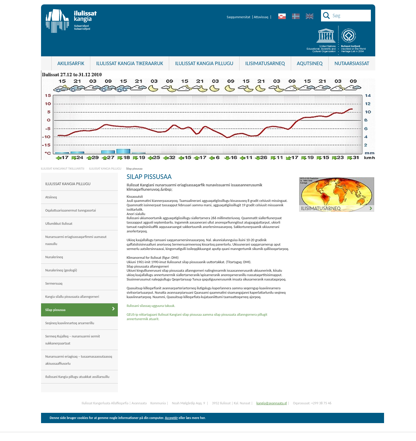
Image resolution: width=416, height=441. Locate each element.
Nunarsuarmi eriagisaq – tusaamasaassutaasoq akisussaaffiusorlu (78, 360)
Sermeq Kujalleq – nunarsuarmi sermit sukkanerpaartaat (72, 339)
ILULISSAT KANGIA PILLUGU (204, 63)
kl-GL (282, 16)
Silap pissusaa (134, 168)
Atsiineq (51, 197)
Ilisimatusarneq (321, 208)
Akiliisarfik (70, 63)
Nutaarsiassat (352, 63)
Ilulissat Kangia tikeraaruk (129, 63)
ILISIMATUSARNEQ (265, 63)
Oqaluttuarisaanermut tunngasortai (71, 210)
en (310, 16)
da (296, 16)
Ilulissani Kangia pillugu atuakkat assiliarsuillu (77, 377)
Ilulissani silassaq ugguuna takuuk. (151, 306)
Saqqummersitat (238, 17)
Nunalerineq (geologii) (61, 270)
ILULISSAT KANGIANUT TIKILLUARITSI (62, 168)
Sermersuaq (53, 283)
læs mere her (195, 418)
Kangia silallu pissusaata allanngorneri (72, 297)
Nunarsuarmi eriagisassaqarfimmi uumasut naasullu (76, 240)
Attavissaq (261, 17)
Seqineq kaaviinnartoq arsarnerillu (69, 323)
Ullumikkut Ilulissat (59, 224)
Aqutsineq (310, 63)
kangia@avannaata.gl (272, 403)
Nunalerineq (54, 257)
